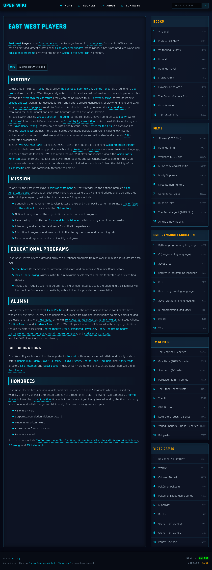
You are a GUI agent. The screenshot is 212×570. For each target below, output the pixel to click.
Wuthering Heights (179, 50)
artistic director (18, 103)
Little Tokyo (27, 131)
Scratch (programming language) (179, 273)
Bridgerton (179, 435)
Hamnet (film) (179, 147)
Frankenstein (179, 78)
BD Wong (14, 445)
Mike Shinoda (130, 440)
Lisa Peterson (28, 366)
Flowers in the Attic (179, 87)
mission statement (61, 188)
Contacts (133, 5)
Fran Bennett (17, 370)
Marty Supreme (179, 175)
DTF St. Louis (179, 407)
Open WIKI (15, 5)
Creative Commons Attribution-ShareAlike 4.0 (50, 563)
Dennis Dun (24, 361)
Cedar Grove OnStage (97, 333)
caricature (46, 98)
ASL (127, 135)
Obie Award (89, 320)
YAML (179, 328)
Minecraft (179, 505)
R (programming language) (179, 310)
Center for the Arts (100, 126)
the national (26, 208)
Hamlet (179, 59)
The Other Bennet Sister (179, 389)
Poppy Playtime (179, 542)
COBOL (179, 319)
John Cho (57, 440)
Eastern (78, 149)
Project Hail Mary (179, 40)
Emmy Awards (108, 320)
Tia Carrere (43, 440)
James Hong (101, 89)
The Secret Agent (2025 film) (179, 212)
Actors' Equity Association (79, 121)
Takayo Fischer (72, 361)
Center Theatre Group (56, 329)
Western (95, 149)
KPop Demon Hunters (179, 184)
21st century (63, 208)
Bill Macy (56, 361)
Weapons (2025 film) (179, 157)
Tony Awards (72, 320)
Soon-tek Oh (84, 89)
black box (15, 121)
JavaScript (179, 263)
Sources (89, 5)
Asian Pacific (16, 168)
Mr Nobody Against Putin (179, 166)
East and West (117, 107)
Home (68, 5)
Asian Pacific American (75, 53)
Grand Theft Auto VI (179, 523)
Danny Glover (41, 361)
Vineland (179, 31)
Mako (39, 89)
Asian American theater (120, 145)
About (110, 5)
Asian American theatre (69, 48)
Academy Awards (45, 324)
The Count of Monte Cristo (179, 96)
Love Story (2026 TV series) (179, 416)
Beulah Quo (68, 89)
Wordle (179, 468)
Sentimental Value (179, 194)
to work (71, 356)
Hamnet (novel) (179, 68)
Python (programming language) (179, 245)
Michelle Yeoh (35, 445)
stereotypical (31, 98)
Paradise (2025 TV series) (179, 379)
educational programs (22, 53)
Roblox (179, 514)
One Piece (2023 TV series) (179, 361)
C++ (179, 282)
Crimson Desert (179, 477)
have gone (45, 320)
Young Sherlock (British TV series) (179, 426)
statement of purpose (29, 107)
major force (131, 203)
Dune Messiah (179, 105)
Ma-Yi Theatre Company (62, 333)
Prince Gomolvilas (89, 440)
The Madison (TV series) (179, 352)
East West (15, 43)
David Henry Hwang (25, 126)
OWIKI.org (15, 558)
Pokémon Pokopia (179, 486)
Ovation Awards (18, 324)
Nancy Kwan (126, 361)
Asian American (48, 43)
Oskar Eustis (50, 366)
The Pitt (179, 398)
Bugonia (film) (179, 203)
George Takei (91, 361)
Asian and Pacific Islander (64, 220)
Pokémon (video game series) (179, 495)
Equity (123, 117)
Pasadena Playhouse (83, 329)
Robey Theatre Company (113, 329)
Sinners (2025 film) (179, 138)
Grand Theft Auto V (179, 532)
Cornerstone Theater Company (27, 333)
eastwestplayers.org (27, 67)
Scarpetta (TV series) (179, 370)
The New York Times (30, 145)
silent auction (42, 399)
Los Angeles (94, 43)
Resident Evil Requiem (179, 458)
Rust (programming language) (179, 291)
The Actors (21, 269)
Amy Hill (106, 440)
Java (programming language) (179, 300)
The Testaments (179, 115)
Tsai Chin (106, 361)
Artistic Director (46, 117)
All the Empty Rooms (179, 221)
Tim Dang (63, 117)
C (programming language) (179, 254)
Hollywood (97, 98)
